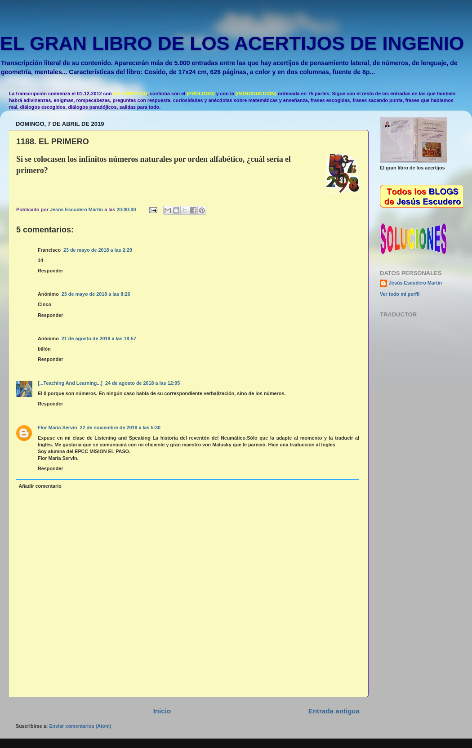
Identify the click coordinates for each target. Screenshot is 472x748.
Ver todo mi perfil (399, 294)
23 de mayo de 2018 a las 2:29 (97, 250)
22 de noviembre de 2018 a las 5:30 (120, 427)
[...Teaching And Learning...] (70, 383)
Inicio (162, 711)
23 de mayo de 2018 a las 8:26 (96, 294)
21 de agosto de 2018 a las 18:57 (99, 338)
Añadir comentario (39, 486)
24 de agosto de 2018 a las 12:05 (142, 383)
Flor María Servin (57, 427)
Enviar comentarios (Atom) (80, 726)
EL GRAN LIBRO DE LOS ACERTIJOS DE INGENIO (232, 43)
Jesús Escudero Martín (415, 282)
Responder (50, 270)
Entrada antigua (334, 711)
